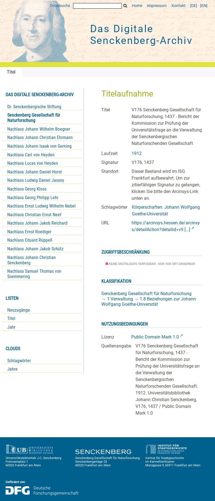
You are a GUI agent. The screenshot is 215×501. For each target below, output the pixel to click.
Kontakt (179, 5)
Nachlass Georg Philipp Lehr (33, 197)
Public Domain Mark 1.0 (155, 337)
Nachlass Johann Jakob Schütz (35, 248)
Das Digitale (141, 34)
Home (137, 5)
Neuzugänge (18, 310)
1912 (137, 153)
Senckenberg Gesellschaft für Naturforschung (33, 117)
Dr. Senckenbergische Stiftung (34, 106)
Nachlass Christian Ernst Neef (34, 214)
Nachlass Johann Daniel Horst (34, 172)
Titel (11, 318)
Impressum (157, 5)
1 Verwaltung (120, 299)
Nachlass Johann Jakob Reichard (37, 223)
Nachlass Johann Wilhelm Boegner (38, 129)
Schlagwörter (19, 360)
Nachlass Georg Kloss (26, 189)
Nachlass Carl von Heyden (31, 154)
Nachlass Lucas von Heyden (32, 163)
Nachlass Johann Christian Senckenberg (31, 260)
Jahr (11, 327)
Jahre (12, 369)
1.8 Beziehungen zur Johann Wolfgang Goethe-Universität (148, 301)
